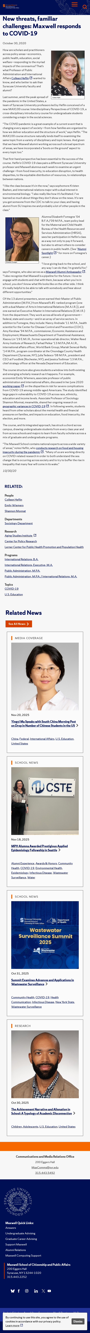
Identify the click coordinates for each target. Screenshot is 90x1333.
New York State (64, 1002)
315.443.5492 (45, 1173)
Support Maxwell (16, 1244)
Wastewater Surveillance (26, 1007)
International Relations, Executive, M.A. (29, 565)
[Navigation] (74, 7)
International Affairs (42, 739)
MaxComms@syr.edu (45, 1167)
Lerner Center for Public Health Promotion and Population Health (44, 547)
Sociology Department (19, 523)
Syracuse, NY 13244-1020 (24, 1273)
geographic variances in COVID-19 (24, 406)
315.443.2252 (17, 1277)
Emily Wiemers (14, 505)
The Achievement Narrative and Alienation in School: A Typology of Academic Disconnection (41, 1111)
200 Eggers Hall (17, 1269)
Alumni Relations (15, 1250)
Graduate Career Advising (21, 1239)
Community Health (22, 997)
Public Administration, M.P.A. (22, 571)
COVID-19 (12, 589)
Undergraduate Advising (20, 1233)
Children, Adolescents (24, 1126)
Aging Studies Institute (19, 535)
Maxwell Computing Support (23, 1255)
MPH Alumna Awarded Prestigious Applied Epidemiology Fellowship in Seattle (39, 848)
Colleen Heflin (13, 499)
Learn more (12, 1325)
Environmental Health (49, 868)
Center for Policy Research (21, 541)
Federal (24, 739)
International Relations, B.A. (21, 559)
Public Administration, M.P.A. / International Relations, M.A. (41, 576)
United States (19, 743)
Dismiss (77, 1321)
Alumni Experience (22, 863)
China (14, 739)
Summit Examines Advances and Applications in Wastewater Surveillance (42, 982)
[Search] (84, 7)
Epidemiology (19, 873)
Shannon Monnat (15, 511)
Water (31, 877)
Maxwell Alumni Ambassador (64, 272)
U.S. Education (14, 594)
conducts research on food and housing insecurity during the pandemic (43, 450)
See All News (19, 624)
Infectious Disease (40, 873)
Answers (10, 1228)
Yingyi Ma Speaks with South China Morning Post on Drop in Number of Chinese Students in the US (43, 724)
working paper (11, 386)
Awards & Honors (46, 863)
